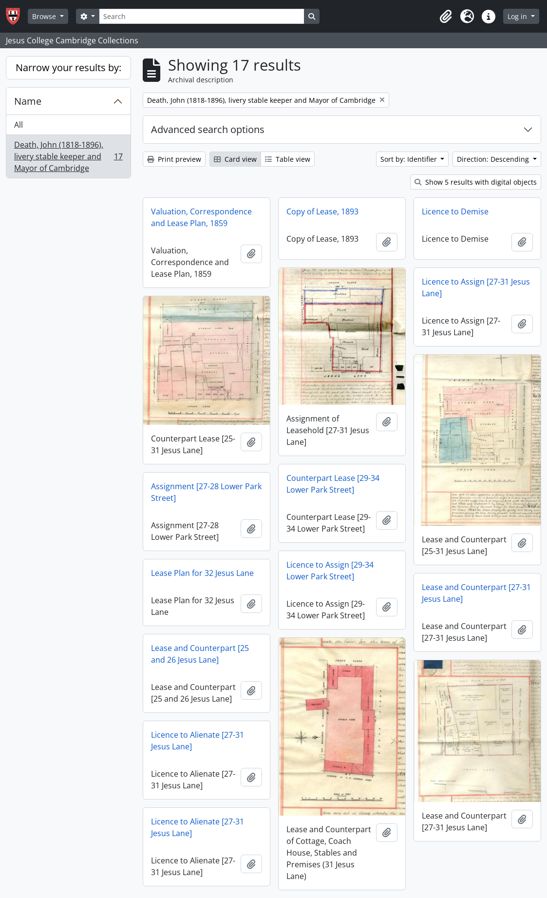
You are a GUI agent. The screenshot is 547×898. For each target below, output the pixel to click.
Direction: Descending (494, 159)
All (18, 124)
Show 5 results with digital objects (476, 182)
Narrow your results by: (68, 67)
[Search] (201, 16)
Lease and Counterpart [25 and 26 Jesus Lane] (200, 654)
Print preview (174, 159)
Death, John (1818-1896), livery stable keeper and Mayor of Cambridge (68, 156)
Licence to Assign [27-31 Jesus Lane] (476, 287)
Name (27, 101)
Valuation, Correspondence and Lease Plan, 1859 (201, 217)
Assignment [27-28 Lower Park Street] (206, 492)
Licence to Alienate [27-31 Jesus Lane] (197, 740)
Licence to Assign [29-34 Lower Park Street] (330, 570)
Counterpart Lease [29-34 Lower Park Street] (332, 484)
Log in (518, 16)
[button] (445, 16)
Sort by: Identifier (409, 159)
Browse (45, 16)
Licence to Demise (455, 211)
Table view (287, 159)
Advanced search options (207, 129)
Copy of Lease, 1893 (322, 211)
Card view (235, 159)
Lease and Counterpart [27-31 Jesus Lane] (476, 593)
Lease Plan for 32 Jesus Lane (202, 573)
